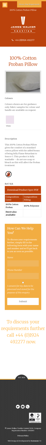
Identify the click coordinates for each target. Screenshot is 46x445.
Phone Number (14, 270)
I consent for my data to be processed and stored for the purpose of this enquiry (23, 288)
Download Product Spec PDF (23, 189)
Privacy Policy (23, 436)
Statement (35, 441)
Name (10, 257)
